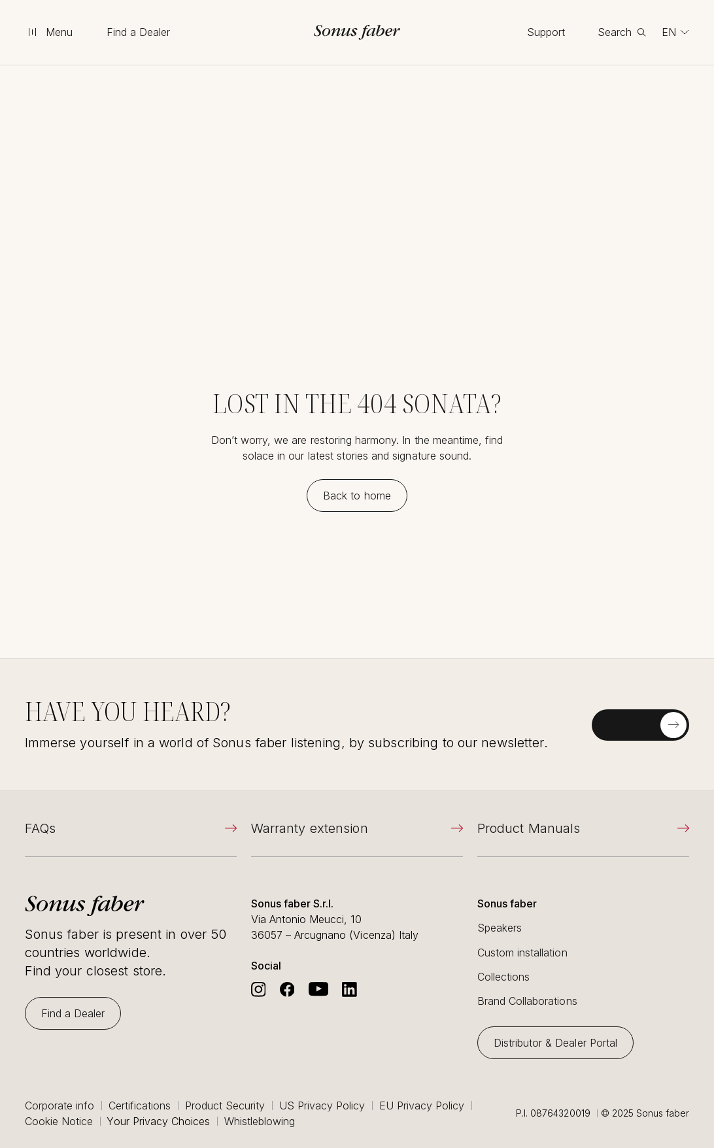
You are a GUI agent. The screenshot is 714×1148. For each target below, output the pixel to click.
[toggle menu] (50, 32)
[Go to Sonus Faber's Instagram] (258, 989)
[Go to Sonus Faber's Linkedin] (349, 989)
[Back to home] (357, 495)
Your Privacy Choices (158, 1121)
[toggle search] (622, 32)
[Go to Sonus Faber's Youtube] (318, 989)
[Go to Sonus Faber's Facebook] (287, 989)
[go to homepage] (357, 32)
